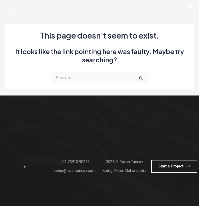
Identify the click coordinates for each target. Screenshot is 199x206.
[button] (190, 7)
